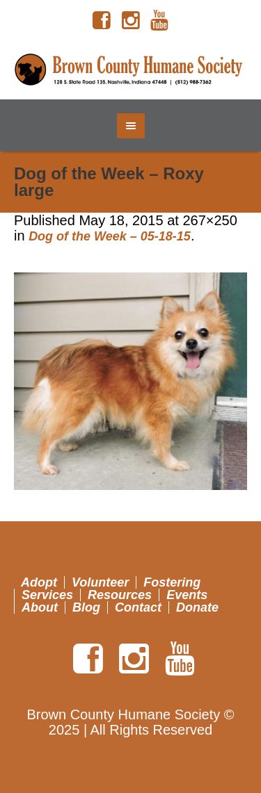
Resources (120, 595)
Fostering (171, 582)
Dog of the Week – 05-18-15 (110, 236)
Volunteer (100, 582)
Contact (138, 607)
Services (47, 595)
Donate (197, 607)
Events (186, 595)
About (40, 607)
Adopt (39, 582)
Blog (86, 607)
